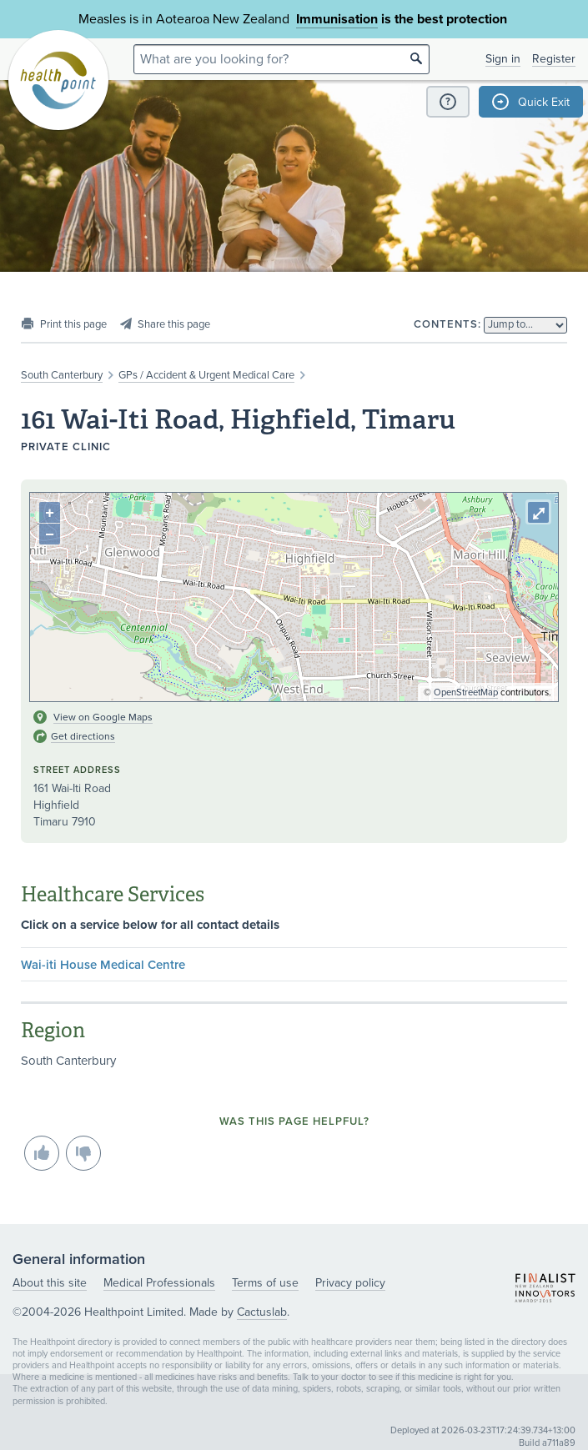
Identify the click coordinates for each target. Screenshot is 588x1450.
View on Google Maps (103, 717)
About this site (50, 1283)
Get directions (83, 736)
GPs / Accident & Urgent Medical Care (206, 375)
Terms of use (265, 1283)
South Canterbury (62, 375)
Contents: (447, 324)
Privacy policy (350, 1283)
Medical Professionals (159, 1283)
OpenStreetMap (466, 692)
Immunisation (337, 19)
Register (553, 59)
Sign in (502, 59)
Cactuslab (262, 1312)
